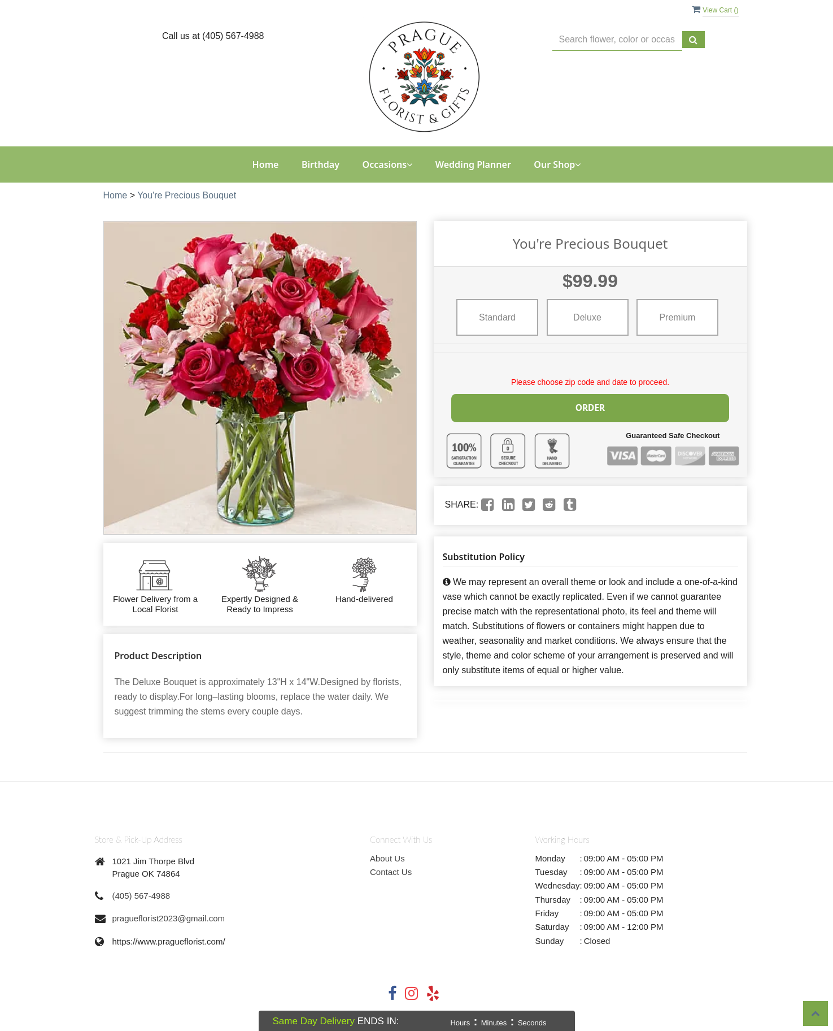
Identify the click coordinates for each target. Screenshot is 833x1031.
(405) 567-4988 (141, 895)
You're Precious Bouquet (186, 195)
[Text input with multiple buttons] (617, 40)
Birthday (320, 164)
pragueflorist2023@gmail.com (168, 918)
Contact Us (391, 872)
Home (265, 164)
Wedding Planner (473, 164)
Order (590, 406)
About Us (387, 858)
